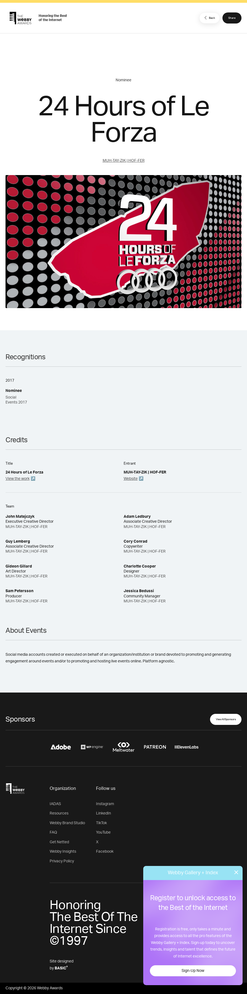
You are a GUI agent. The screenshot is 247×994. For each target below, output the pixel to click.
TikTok (101, 823)
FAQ (53, 832)
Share (232, 18)
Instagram (105, 804)
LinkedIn (103, 813)
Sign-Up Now (193, 971)
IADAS (55, 804)
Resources (59, 813)
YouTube (103, 832)
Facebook (104, 852)
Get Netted (59, 842)
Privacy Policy (62, 861)
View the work (18, 479)
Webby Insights (63, 852)
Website (131, 479)
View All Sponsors (226, 719)
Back (209, 17)
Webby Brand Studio (67, 823)
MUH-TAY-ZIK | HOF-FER (124, 161)
